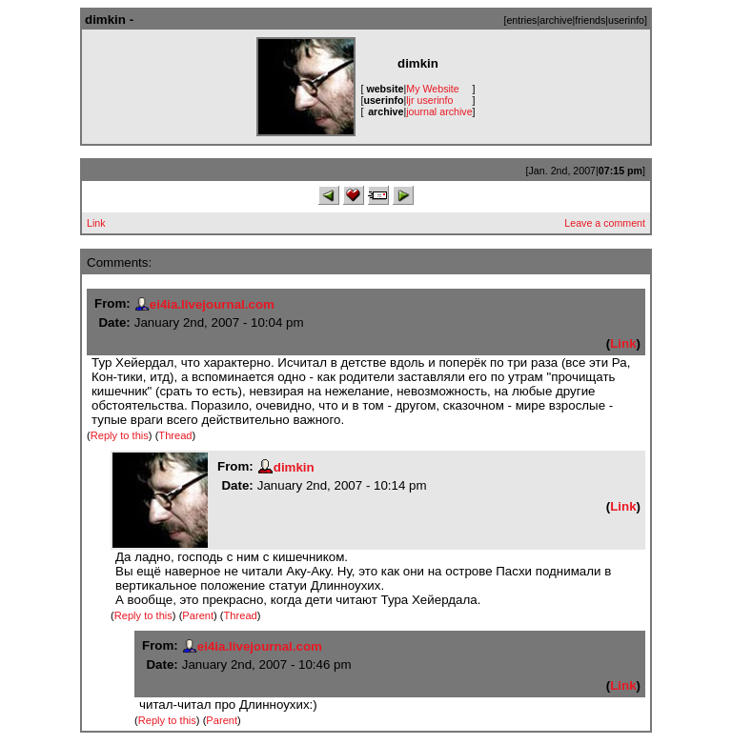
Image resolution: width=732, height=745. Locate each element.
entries (521, 20)
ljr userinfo (429, 100)
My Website (432, 88)
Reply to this (120, 435)
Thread (175, 435)
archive (555, 20)
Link (96, 223)
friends (590, 20)
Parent (198, 615)
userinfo (626, 20)
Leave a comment (604, 223)
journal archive (439, 111)
